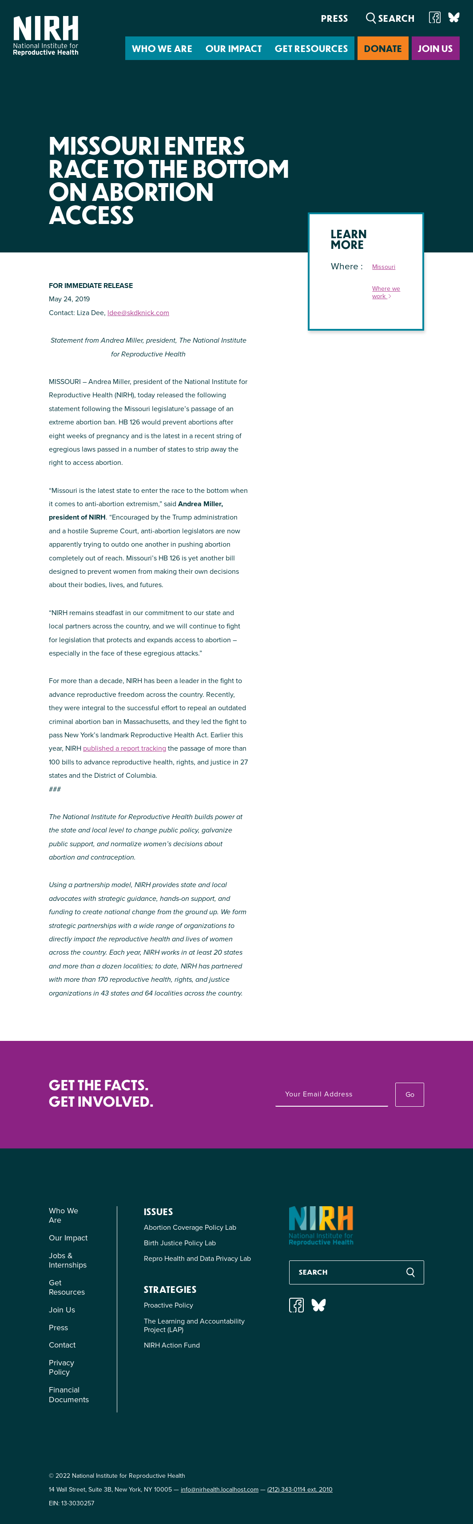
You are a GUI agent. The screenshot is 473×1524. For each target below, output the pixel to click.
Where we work (386, 292)
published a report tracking (124, 748)
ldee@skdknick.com (138, 313)
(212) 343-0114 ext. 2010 (300, 1489)
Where (346, 266)
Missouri (383, 267)
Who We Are (162, 48)
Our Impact (234, 48)
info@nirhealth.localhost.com (219, 1489)
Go (409, 1094)
